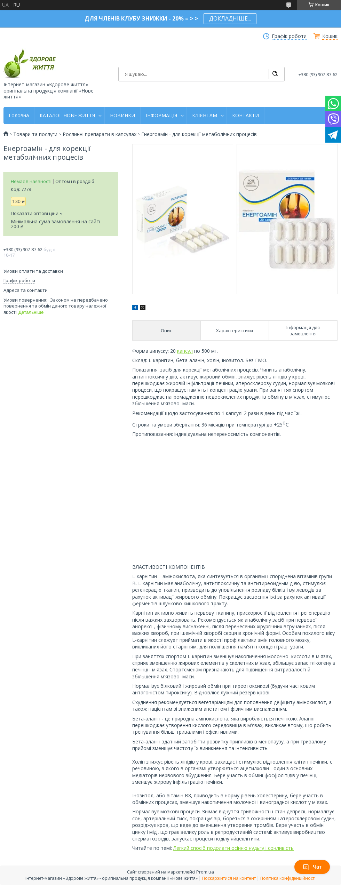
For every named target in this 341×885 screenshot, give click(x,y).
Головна (19, 115)
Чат (312, 867)
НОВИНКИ (122, 115)
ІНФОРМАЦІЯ (161, 115)
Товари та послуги (35, 134)
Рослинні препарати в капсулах (99, 134)
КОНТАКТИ (245, 115)
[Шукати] (275, 74)
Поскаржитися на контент (229, 878)
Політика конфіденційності (288, 878)
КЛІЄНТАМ (204, 115)
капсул (185, 351)
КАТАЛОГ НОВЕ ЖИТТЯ (67, 115)
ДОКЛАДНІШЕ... (230, 18)
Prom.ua (205, 872)
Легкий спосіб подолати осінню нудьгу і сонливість (233, 848)
